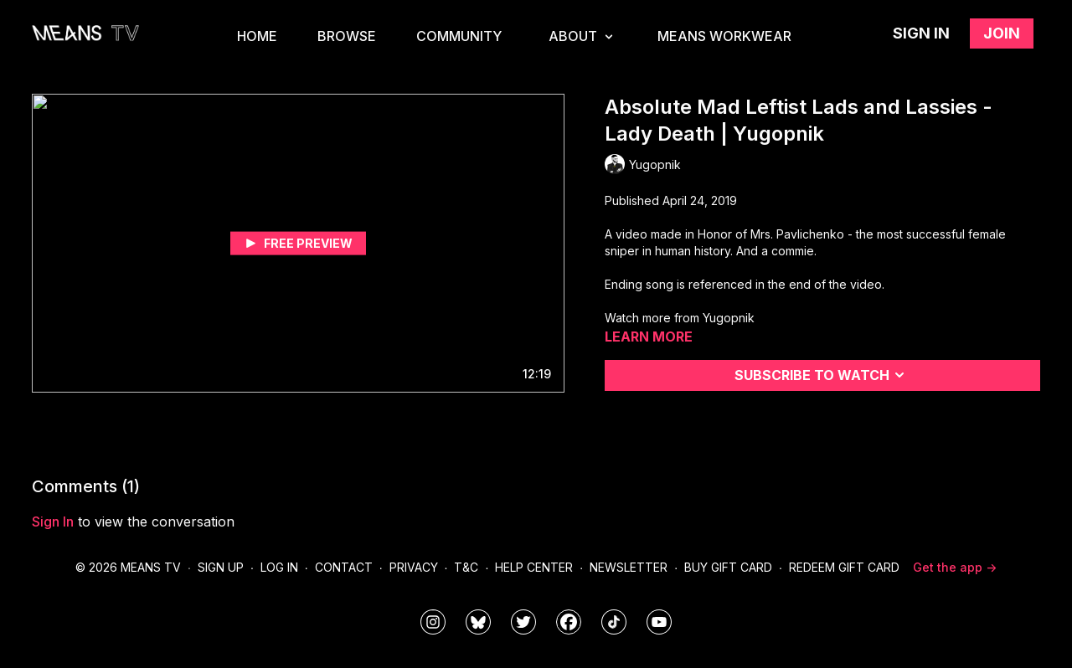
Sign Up (221, 567)
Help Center (534, 567)
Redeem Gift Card (844, 567)
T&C (466, 567)
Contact (344, 567)
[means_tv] (433, 622)
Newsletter (628, 567)
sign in (53, 521)
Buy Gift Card (728, 567)
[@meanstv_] (613, 622)
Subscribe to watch (822, 375)
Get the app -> (955, 567)
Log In (279, 567)
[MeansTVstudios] (478, 622)
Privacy (413, 567)
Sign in (921, 33)
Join (1001, 33)
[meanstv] (568, 622)
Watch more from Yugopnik (680, 318)
